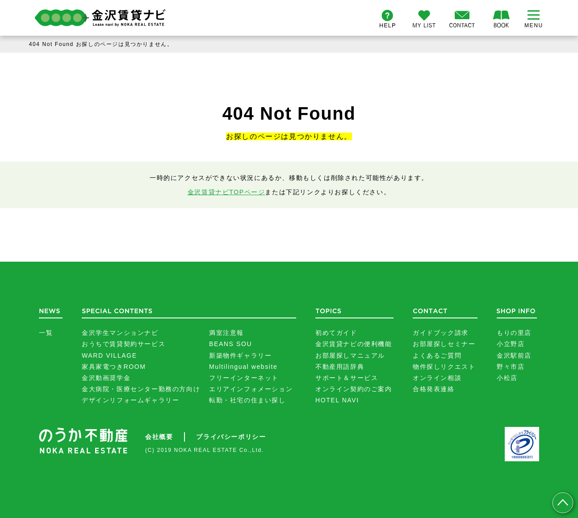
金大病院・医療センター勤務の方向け (141, 389)
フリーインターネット (244, 377)
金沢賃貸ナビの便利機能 (353, 343)
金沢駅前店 (514, 355)
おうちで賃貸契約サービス (123, 343)
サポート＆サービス (346, 377)
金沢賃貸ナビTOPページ (226, 192)
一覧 (46, 332)
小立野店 (510, 343)
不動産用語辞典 (339, 366)
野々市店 (510, 366)
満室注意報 (226, 332)
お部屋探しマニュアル (350, 355)
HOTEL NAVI (337, 400)
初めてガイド (336, 332)
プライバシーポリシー (231, 436)
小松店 (507, 377)
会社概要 (159, 436)
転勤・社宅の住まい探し (247, 400)
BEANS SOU (230, 343)
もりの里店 (514, 332)
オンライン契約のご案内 (353, 389)
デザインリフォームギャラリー (130, 400)
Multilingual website (243, 366)
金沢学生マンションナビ (120, 332)
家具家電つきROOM (114, 366)
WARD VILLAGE (109, 355)
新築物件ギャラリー (240, 355)
